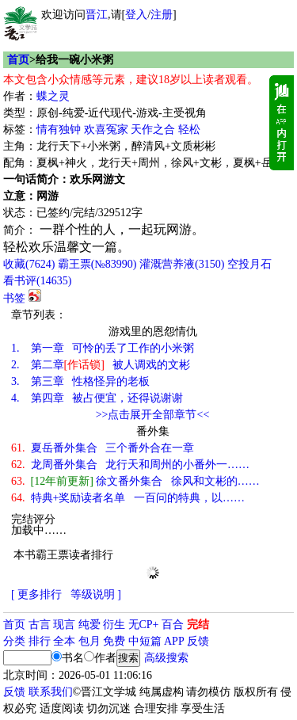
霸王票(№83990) (97, 264)
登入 (136, 15)
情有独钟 (58, 129)
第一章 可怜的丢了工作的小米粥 (102, 348)
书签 (14, 298)
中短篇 (145, 641)
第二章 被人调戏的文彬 (100, 365)
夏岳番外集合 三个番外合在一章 (102, 448)
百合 (173, 624)
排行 (40, 641)
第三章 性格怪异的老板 (80, 381)
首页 (18, 60)
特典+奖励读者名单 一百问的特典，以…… (128, 498)
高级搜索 (166, 658)
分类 (14, 641)
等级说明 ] (95, 594)
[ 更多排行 (36, 594)
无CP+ (143, 624)
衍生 (114, 624)
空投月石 (249, 264)
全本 (64, 641)
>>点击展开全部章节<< (153, 415)
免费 (114, 641)
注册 (161, 15)
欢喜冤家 (106, 129)
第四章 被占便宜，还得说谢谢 (97, 398)
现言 (64, 624)
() (29, 264)
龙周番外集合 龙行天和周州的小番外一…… (130, 464)
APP (174, 641)
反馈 (198, 641)
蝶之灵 (53, 96)
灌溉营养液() (181, 264)
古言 (40, 624)
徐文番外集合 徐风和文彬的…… (135, 481)
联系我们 (51, 692)
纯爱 (89, 624)
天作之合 (153, 129)
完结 (198, 624)
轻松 (189, 129)
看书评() (37, 281)
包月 (89, 641)
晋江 (97, 15)
